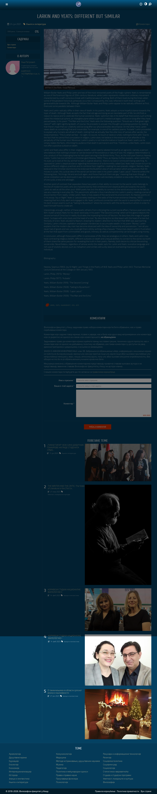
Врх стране (11, 45)
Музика (59, 764)
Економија (14, 768)
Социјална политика (112, 761)
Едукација (14, 761)
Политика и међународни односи (72, 771)
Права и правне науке (66, 775)
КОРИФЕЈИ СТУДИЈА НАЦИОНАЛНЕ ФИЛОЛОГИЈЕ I (64, 636)
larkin (52, 305)
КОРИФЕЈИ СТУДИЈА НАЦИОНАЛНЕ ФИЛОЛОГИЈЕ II (64, 590)
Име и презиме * (66, 380)
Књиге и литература (70, 453)
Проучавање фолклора (67, 778)
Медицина (61, 757)
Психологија (62, 782)
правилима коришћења (103, 372)
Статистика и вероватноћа (115, 771)
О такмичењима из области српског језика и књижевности (65, 691)
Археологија (15, 754)
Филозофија (109, 782)
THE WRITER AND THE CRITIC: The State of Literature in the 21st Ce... (66, 487)
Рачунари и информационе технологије (122, 754)
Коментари (143, 24)
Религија (107, 757)
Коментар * (69, 403)
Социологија (109, 768)
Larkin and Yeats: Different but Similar (78, 16)
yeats (58, 305)
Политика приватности (128, 791)
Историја (13, 775)
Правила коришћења (105, 791)
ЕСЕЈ (73, 305)
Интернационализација (20, 771)
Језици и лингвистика (72, 595)
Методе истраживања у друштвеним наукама (78, 761)
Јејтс (77, 305)
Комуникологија (64, 754)
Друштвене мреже (18, 757)
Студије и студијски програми (117, 775)
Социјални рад (110, 764)
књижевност (66, 305)
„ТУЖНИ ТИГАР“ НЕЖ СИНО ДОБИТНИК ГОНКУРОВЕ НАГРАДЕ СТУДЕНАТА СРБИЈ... (65, 447)
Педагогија (61, 768)
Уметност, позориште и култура (60, 494)
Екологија (13, 764)
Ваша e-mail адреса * (64, 386)
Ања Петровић (28, 62)
